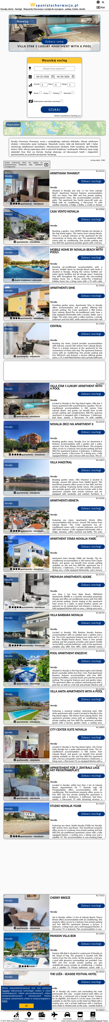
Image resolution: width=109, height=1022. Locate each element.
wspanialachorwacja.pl (54, 5)
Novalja (8, 176)
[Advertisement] (55, 867)
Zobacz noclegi (91, 181)
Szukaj (54, 110)
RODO (4, 1001)
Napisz (105, 1021)
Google (6, 990)
